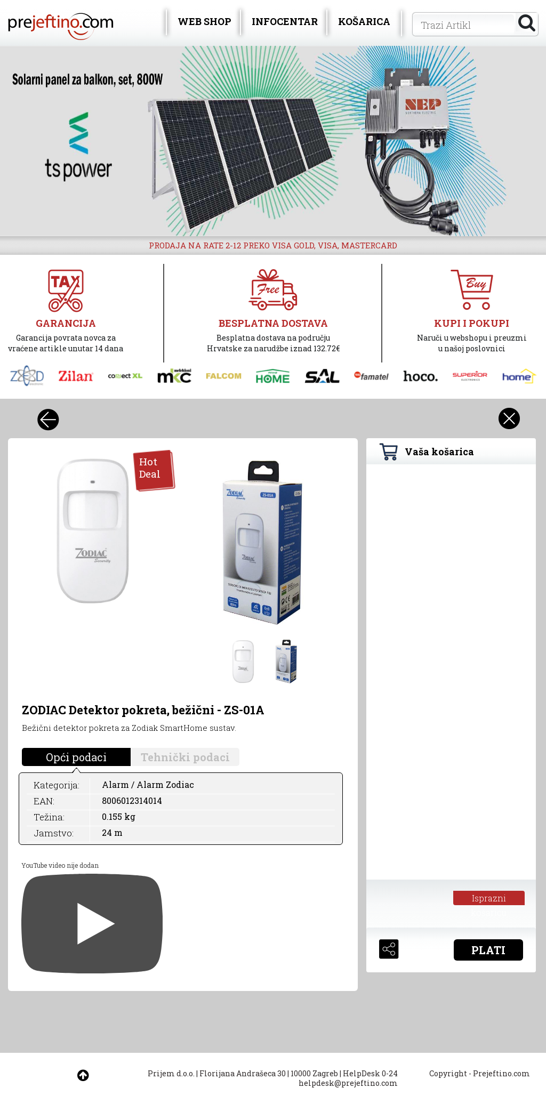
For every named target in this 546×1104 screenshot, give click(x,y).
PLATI (488, 950)
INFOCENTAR (285, 21)
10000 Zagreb (314, 1073)
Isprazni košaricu (489, 898)
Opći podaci (76, 757)
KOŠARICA (364, 21)
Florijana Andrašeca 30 (242, 1073)
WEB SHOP (204, 21)
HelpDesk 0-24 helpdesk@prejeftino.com (348, 1078)
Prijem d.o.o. (171, 1073)
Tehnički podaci (185, 757)
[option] (273, 141)
